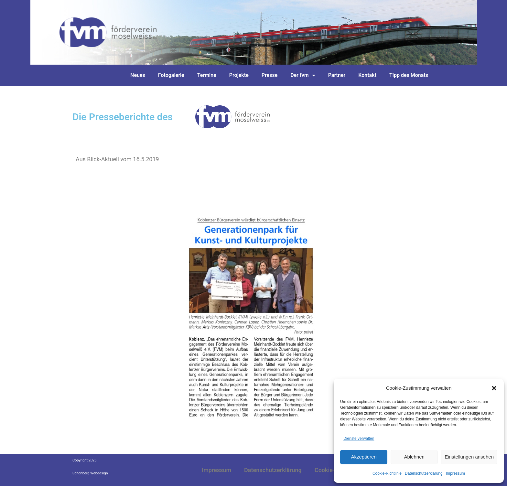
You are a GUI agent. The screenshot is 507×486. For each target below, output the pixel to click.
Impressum (455, 473)
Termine (206, 75)
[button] (494, 388)
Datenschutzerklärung (424, 473)
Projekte (239, 75)
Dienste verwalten (358, 438)
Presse (270, 75)
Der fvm (302, 75)
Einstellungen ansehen (469, 457)
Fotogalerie (171, 75)
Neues (137, 75)
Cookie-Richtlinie (387, 473)
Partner (337, 75)
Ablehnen (414, 457)
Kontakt (367, 75)
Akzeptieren (363, 457)
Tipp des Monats (408, 75)
